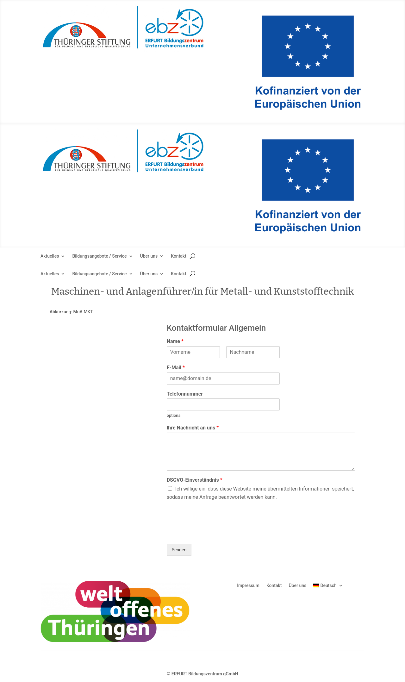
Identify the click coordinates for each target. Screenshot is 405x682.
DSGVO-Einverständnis (194, 480)
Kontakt (178, 256)
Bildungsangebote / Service (99, 256)
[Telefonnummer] (223, 404)
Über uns (149, 256)
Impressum (248, 585)
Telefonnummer (185, 394)
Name (175, 341)
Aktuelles (49, 256)
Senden (179, 549)
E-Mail (176, 368)
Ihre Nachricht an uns (193, 428)
